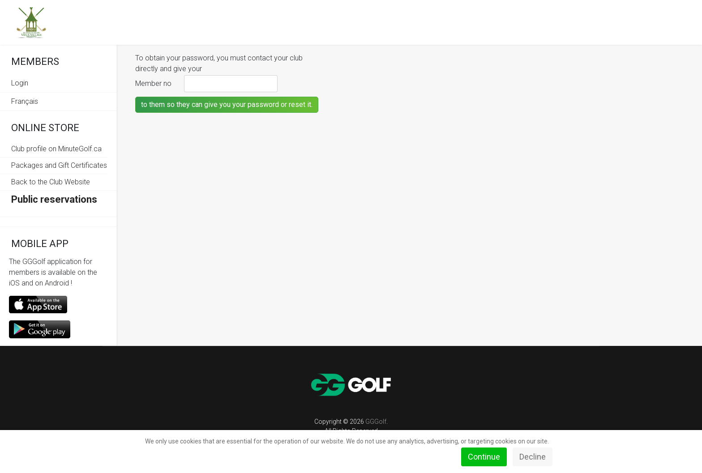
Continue (484, 456)
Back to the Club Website (50, 182)
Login (19, 83)
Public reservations (54, 199)
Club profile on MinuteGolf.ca (56, 149)
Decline (532, 456)
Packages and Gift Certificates (59, 165)
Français (24, 101)
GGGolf (375, 421)
